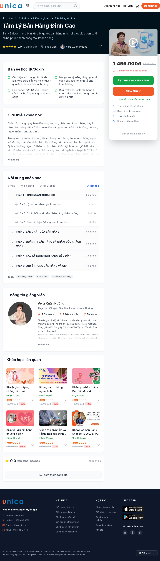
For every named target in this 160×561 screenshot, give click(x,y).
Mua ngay (133, 91)
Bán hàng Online (65, 18)
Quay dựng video (104, 525)
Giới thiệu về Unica (65, 507)
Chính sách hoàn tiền (66, 531)
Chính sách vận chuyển (67, 527)
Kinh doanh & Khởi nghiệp (34, 18)
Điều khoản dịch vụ (65, 512)
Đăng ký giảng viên (105, 507)
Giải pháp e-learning (106, 512)
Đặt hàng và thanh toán (67, 522)
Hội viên (128, 5)
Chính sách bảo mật (66, 517)
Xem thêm (13, 159)
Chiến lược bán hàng (61, 276)
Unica (7, 18)
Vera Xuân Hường (76, 46)
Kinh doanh (42, 276)
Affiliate (99, 530)
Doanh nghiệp (112, 5)
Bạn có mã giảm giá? (133, 133)
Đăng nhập (151, 5)
